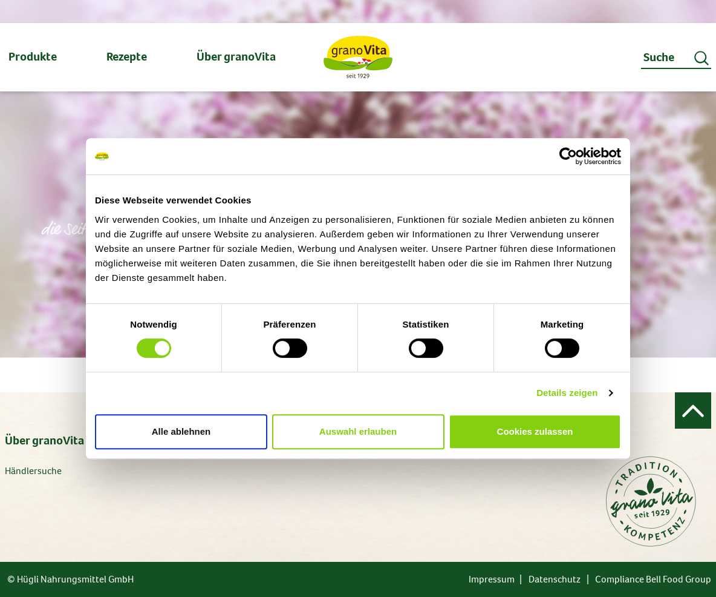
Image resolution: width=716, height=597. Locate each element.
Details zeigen (566, 393)
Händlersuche (33, 470)
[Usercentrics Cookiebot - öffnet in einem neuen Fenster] (568, 156)
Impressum (492, 579)
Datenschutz (555, 579)
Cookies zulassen (535, 431)
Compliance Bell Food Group (653, 579)
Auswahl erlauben (358, 431)
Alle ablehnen (181, 431)
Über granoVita (44, 440)
